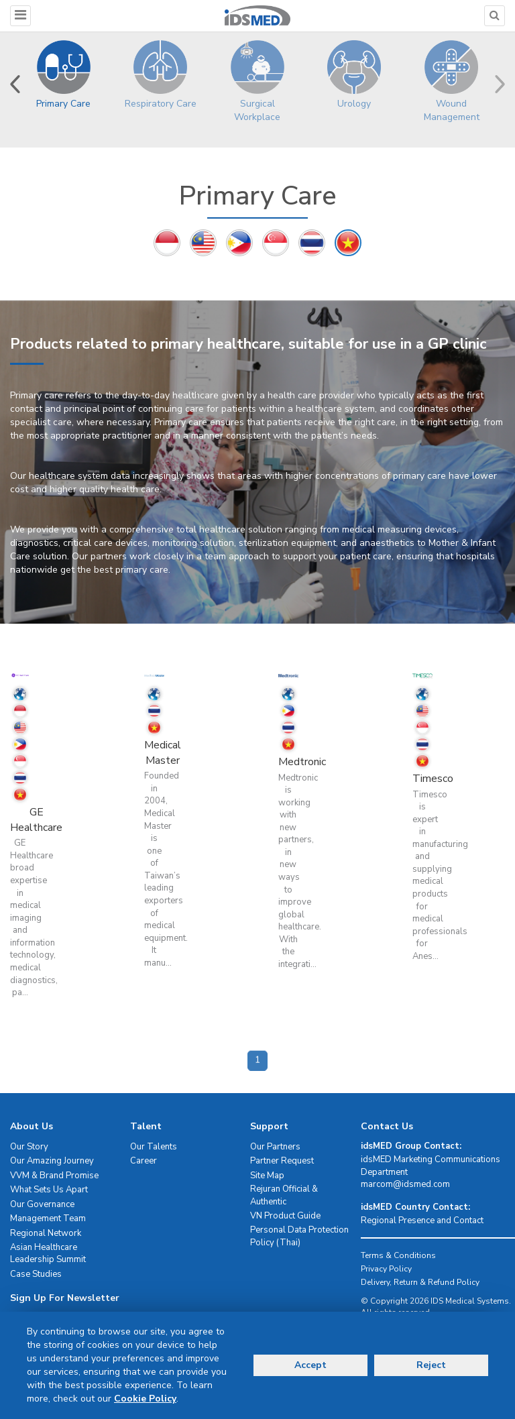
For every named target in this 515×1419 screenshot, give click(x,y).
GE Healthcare (36, 820)
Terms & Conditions (398, 1255)
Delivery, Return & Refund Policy (420, 1282)
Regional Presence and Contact (422, 1220)
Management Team (48, 1218)
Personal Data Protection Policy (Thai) (299, 1236)
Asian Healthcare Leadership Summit (48, 1253)
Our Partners (275, 1147)
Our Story (29, 1147)
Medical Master (162, 753)
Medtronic (302, 761)
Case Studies (36, 1274)
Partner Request (282, 1161)
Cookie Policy (145, 1398)
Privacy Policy (386, 1268)
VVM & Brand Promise (54, 1176)
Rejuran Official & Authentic (284, 1195)
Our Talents (153, 1147)
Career (143, 1161)
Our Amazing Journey (52, 1161)
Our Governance (42, 1204)
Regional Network (45, 1233)
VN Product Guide (285, 1216)
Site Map (267, 1176)
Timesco (432, 778)
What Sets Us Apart (49, 1190)
